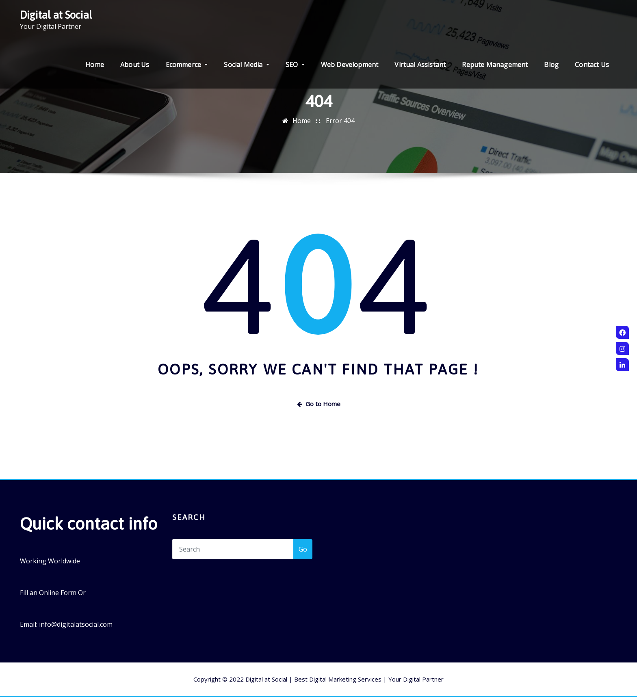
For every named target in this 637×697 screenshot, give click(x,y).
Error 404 (340, 120)
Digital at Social (56, 15)
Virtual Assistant (420, 64)
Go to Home (318, 404)
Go (303, 549)
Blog (551, 64)
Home (94, 64)
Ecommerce (187, 64)
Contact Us (592, 64)
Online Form (57, 592)
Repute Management (495, 64)
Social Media (246, 64)
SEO (295, 64)
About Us (134, 64)
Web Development (350, 64)
